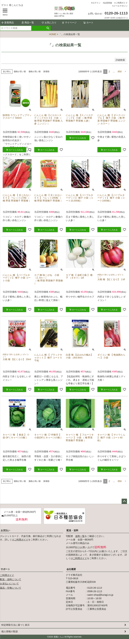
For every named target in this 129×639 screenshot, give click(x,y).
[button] (125, 71)
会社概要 (71, 569)
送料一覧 (80, 536)
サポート (5, 569)
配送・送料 (72, 530)
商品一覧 (28, 22)
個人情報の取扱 (9, 631)
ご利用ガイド (122, 3)
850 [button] (120, 71)
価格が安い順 (20, 71)
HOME (52, 34)
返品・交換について (10, 587)
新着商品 (7, 22)
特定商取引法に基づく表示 (15, 625)
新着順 (46, 71)
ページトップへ (124, 501)
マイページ (69, 22)
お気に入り (49, 22)
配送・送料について (10, 579)
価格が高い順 (35, 71)
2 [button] (109, 71)
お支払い (5, 530)
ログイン (96, 3)
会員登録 (108, 3)
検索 (48, 28)
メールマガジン (121, 6)
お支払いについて (9, 583)
